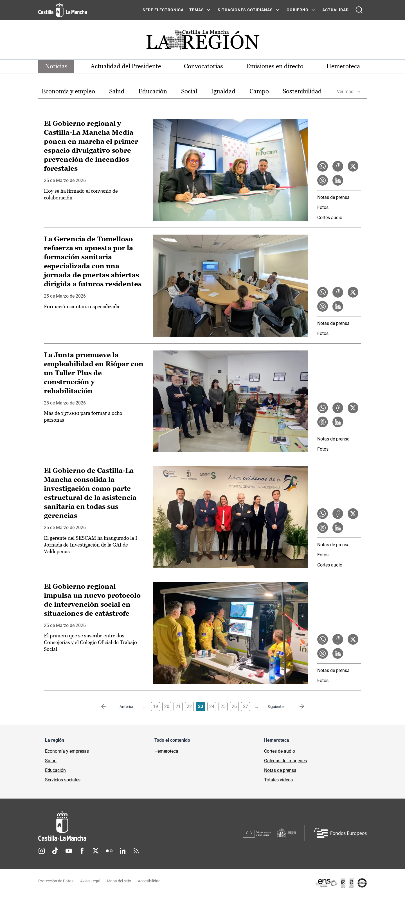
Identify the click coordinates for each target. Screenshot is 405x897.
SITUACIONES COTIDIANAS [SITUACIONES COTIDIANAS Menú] (245, 10)
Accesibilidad (149, 881)
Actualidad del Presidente (126, 66)
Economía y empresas (67, 751)
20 (166, 706)
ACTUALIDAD (335, 10)
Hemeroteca (343, 66)
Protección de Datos (55, 881)
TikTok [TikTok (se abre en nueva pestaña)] (55, 850)
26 (234, 706)
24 (211, 706)
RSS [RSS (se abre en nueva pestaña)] (136, 850)
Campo (259, 91)
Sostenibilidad (302, 91)
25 (223, 706)
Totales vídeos (278, 780)
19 (155, 706)
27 (245, 706)
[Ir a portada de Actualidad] (202, 41)
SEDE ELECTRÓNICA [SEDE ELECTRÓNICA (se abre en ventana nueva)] (163, 10)
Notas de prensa (333, 197)
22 (189, 706)
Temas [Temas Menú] (196, 10)
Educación (152, 91)
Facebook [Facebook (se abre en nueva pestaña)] (82, 850)
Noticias (56, 66)
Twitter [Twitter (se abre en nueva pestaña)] (95, 850)
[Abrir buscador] (359, 9)
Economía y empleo (68, 91)
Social (189, 91)
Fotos (322, 207)
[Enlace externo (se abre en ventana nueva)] (341, 883)
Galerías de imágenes (285, 760)
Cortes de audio (279, 751)
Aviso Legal (90, 881)
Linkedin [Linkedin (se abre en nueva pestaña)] (122, 850)
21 (178, 706)
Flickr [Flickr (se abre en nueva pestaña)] (109, 850)
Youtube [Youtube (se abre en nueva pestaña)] (68, 850)
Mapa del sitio (119, 881)
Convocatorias (203, 66)
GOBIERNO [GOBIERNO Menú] (298, 10)
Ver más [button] (345, 91)
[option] (68, 91)
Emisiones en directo (274, 66)
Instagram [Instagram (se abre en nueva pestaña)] (41, 850)
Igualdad (223, 91)
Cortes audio (329, 217)
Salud (117, 91)
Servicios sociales (62, 780)
